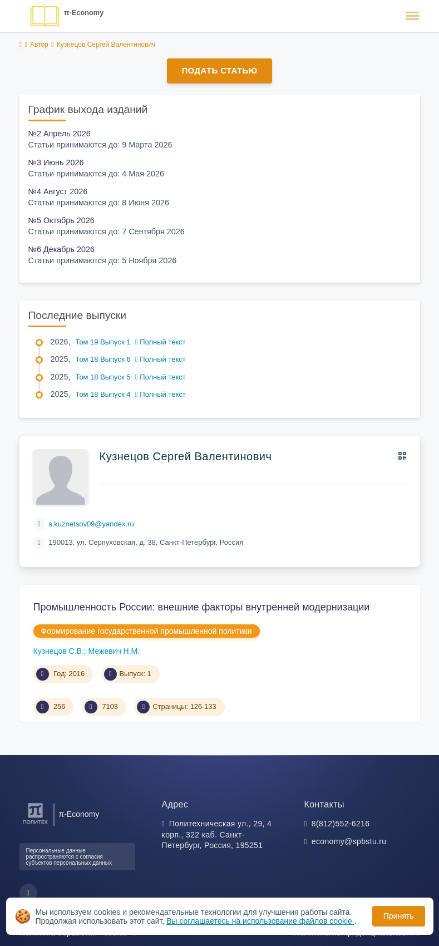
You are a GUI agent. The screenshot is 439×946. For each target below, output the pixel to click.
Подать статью (219, 70)
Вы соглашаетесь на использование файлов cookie (260, 921)
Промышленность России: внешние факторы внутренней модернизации (201, 607)
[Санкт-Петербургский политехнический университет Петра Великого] (35, 824)
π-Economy (84, 12)
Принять (398, 915)
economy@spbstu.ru (349, 841)
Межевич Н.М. (114, 651)
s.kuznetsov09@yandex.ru (91, 524)
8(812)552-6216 (341, 823)
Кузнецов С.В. (58, 651)
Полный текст (160, 342)
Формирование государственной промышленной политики (146, 631)
